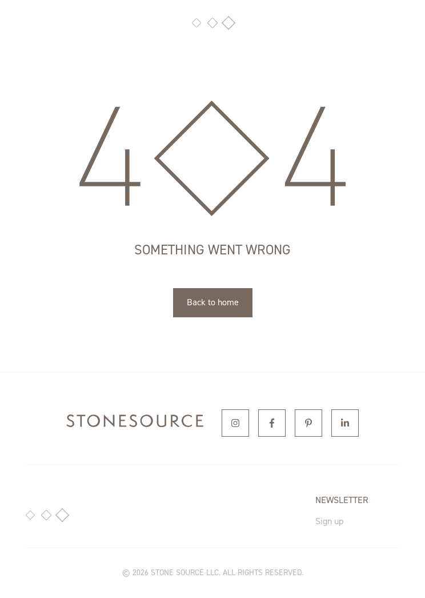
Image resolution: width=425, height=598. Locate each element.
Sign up (329, 521)
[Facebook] (272, 423)
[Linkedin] (345, 423)
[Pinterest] (308, 423)
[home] (134, 423)
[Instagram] (235, 423)
